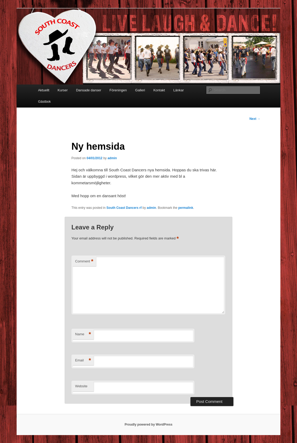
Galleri (140, 90)
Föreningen (118, 90)
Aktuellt (43, 90)
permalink (185, 208)
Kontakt (159, 90)
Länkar (178, 90)
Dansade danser (88, 90)
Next (255, 119)
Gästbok (44, 101)
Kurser (63, 90)
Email (83, 360)
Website (81, 386)
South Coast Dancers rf (124, 208)
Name (83, 334)
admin (112, 158)
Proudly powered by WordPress (148, 424)
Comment (84, 261)
